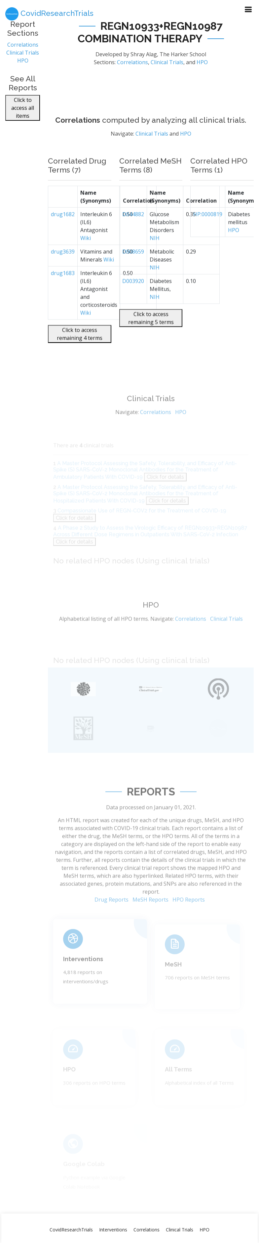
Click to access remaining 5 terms (151, 335)
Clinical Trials (22, 56)
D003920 (133, 298)
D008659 (133, 268)
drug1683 (63, 290)
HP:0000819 (207, 231)
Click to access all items (22, 111)
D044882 (133, 231)
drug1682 (63, 231)
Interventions (113, 1229)
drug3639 (63, 268)
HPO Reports (188, 918)
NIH (155, 255)
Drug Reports (111, 918)
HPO (22, 64)
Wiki (85, 255)
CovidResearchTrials (71, 1229)
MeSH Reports (150, 918)
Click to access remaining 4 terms (79, 351)
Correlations (22, 48)
